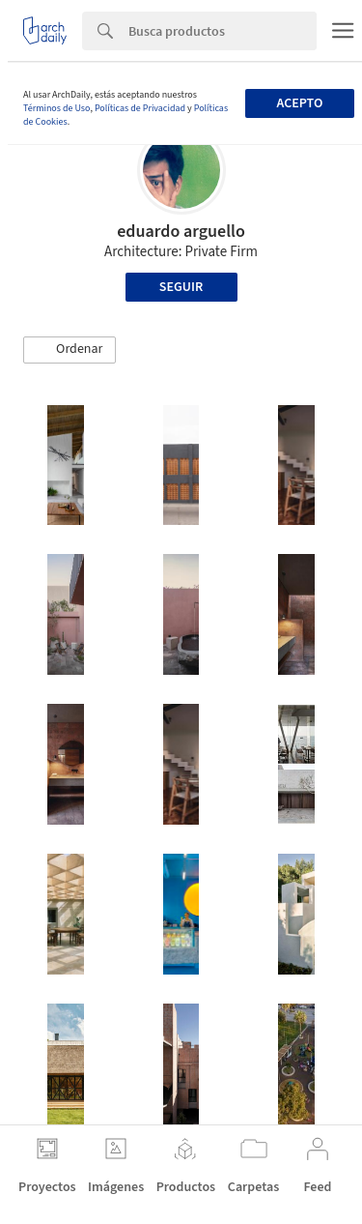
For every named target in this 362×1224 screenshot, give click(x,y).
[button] (69, 350)
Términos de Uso (56, 108)
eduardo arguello (181, 231)
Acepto (299, 103)
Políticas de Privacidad (140, 108)
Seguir (181, 287)
